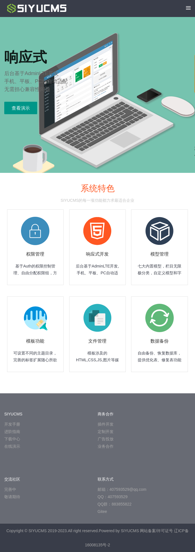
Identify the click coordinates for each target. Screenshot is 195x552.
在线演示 (12, 446)
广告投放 (106, 439)
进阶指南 (12, 431)
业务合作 (106, 446)
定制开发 (106, 431)
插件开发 (106, 424)
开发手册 (12, 424)
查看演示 (21, 108)
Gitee (102, 511)
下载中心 (12, 439)
